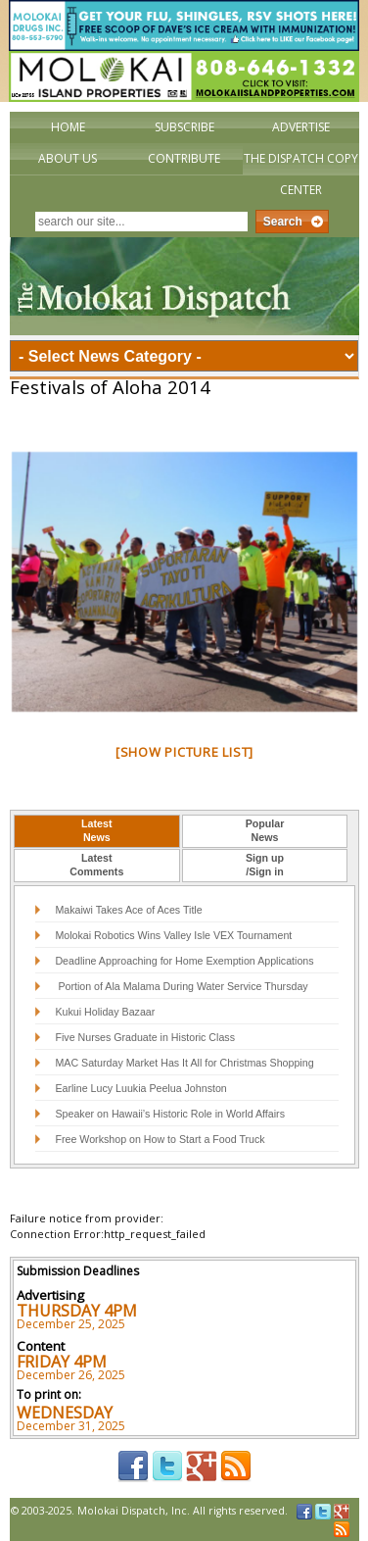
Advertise (301, 127)
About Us (67, 158)
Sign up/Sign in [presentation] (265, 864)
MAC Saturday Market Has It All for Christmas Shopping (184, 1063)
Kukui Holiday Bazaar (105, 1012)
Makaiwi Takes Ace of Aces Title (128, 910)
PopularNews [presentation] (265, 830)
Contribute (184, 158)
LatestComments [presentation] (96, 864)
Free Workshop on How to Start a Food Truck (159, 1139)
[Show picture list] (184, 752)
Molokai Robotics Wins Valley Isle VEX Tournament (173, 935)
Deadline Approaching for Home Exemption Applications (184, 961)
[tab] (97, 831)
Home (68, 127)
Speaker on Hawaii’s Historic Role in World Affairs (170, 1113)
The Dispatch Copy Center (301, 174)
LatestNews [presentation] (96, 830)
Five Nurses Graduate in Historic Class (145, 1037)
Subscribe (184, 127)
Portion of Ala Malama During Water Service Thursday (181, 986)
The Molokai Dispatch (184, 286)
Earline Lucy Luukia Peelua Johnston (140, 1088)
